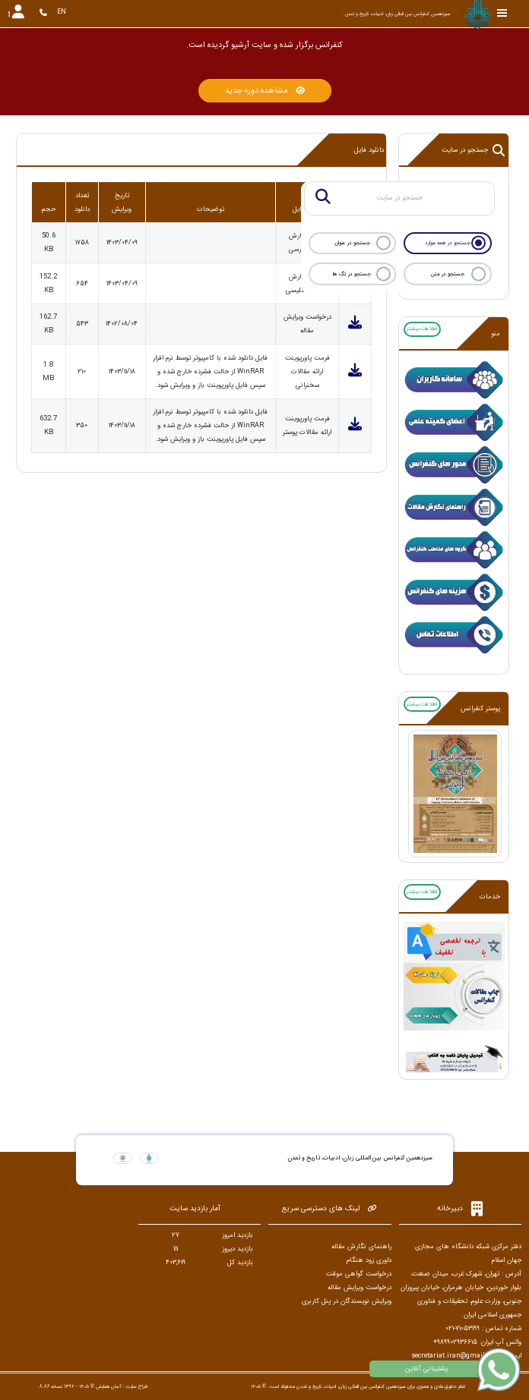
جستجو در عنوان (352, 242)
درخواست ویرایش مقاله (359, 1287)
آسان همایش (108, 1386)
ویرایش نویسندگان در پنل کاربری (346, 1301)
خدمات (490, 897)
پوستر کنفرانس (480, 708)
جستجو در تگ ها (352, 273)
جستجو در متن (447, 273)
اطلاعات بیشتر (422, 328)
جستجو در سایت (473, 150)
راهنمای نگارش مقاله (361, 1246)
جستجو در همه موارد (447, 242)
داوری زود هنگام (369, 1260)
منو (495, 334)
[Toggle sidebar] (502, 13)
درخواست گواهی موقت (358, 1274)
